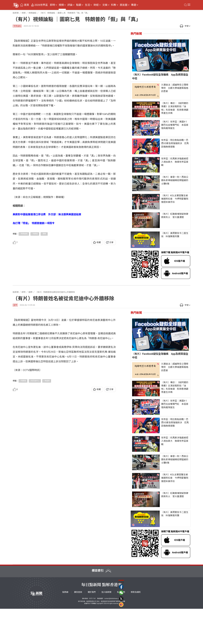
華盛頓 (47, 454)
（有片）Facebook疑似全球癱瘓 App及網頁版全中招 (160, 76)
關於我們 (92, 610)
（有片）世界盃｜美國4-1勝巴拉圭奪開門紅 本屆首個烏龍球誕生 (174, 125)
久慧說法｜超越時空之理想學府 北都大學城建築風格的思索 (174, 88)
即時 (52, 5)
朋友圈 (123, 5)
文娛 (104, 5)
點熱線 (65, 610)
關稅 (44, 289)
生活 (87, 5)
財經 (96, 5)
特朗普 (35, 289)
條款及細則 (136, 610)
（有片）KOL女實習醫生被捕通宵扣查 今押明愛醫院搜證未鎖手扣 (174, 198)
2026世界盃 (41, 5)
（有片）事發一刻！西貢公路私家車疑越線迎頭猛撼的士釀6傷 (174, 180)
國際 (15, 323)
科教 (113, 5)
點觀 (78, 5)
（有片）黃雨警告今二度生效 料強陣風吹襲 (174, 235)
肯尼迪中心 (35, 454)
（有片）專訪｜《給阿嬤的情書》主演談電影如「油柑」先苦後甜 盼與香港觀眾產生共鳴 (174, 108)
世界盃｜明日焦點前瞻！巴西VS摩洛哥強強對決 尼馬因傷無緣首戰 (175, 143)
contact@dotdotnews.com (112, 617)
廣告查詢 (78, 610)
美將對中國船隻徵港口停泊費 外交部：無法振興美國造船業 (47, 269)
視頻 (61, 5)
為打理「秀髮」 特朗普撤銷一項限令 (34, 278)
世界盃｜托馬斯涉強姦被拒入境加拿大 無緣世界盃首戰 (174, 161)
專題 (133, 5)
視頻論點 (17, 26)
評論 (69, 5)
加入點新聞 (106, 610)
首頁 (26, 5)
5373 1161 (92, 617)
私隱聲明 (121, 610)
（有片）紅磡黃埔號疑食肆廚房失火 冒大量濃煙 (174, 216)
